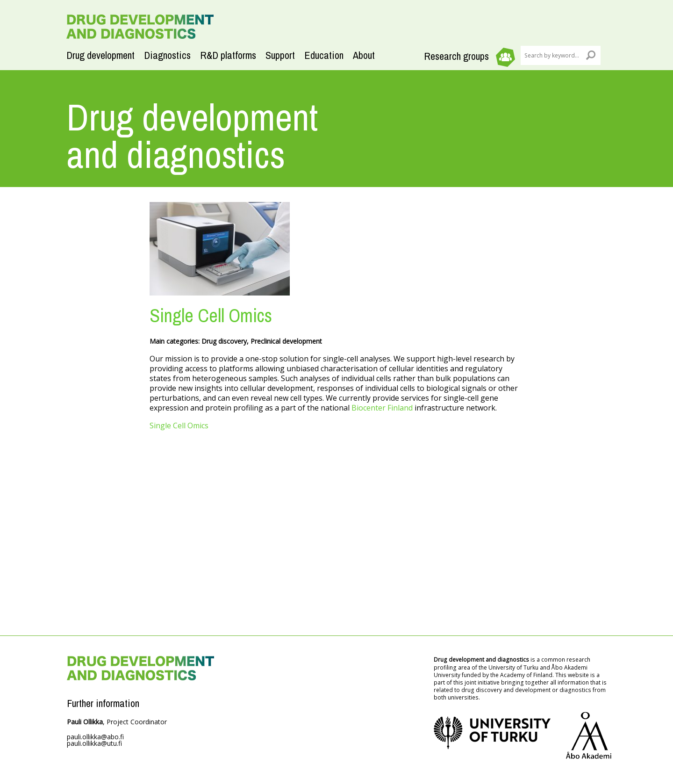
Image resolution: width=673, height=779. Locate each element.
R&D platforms (228, 55)
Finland (399, 408)
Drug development (100, 55)
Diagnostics (167, 55)
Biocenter (368, 408)
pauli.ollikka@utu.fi (94, 743)
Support (280, 55)
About (364, 55)
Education (324, 55)
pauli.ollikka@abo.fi (95, 736)
